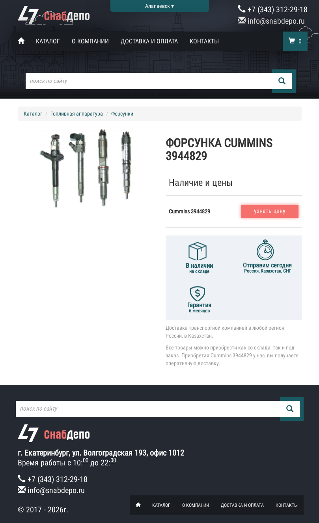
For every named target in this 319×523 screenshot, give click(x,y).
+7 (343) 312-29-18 (273, 9)
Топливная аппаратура (76, 113)
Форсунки (122, 113)
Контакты (204, 41)
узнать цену (269, 211)
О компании (90, 41)
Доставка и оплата (149, 41)
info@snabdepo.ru (271, 21)
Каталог (48, 41)
